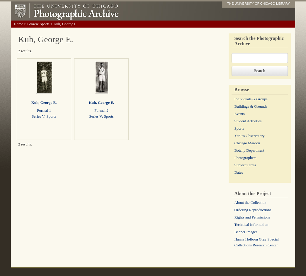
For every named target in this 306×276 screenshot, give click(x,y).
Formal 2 (101, 110)
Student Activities (248, 121)
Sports (239, 128)
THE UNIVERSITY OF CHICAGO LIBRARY (258, 3)
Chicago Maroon (247, 143)
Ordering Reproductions (252, 210)
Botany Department (249, 150)
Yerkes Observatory (249, 135)
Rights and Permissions (252, 217)
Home (18, 24)
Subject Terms (245, 165)
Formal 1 (44, 110)
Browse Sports (38, 24)
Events (239, 113)
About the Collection (250, 202)
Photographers (245, 157)
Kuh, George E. (44, 102)
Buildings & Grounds (250, 106)
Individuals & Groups (251, 99)
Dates (238, 172)
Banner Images (245, 232)
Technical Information (251, 224)
